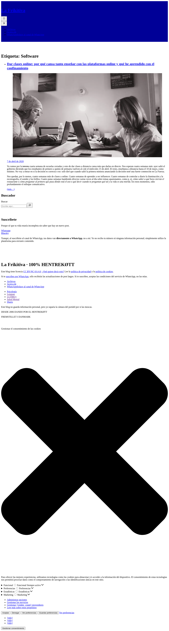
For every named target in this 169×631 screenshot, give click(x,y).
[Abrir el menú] (4, 18)
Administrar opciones (17, 599)
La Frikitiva (13, 10)
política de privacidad (81, 271)
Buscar (4, 201)
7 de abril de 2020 (15, 161)
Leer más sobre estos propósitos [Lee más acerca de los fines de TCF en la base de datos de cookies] (22, 607)
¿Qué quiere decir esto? (53, 271)
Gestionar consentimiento (13, 628)
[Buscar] (30, 205)
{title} (10, 618)
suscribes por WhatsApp (17, 276)
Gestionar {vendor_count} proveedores (25, 605)
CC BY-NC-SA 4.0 (32, 271)
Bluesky (5, 233)
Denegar (15, 613)
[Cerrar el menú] (4, 23)
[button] (84, 452)
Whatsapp (5, 230)
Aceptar (5, 613)
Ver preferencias (29, 613)
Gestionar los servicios (17, 602)
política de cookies (104, 271)
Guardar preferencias (48, 613)
